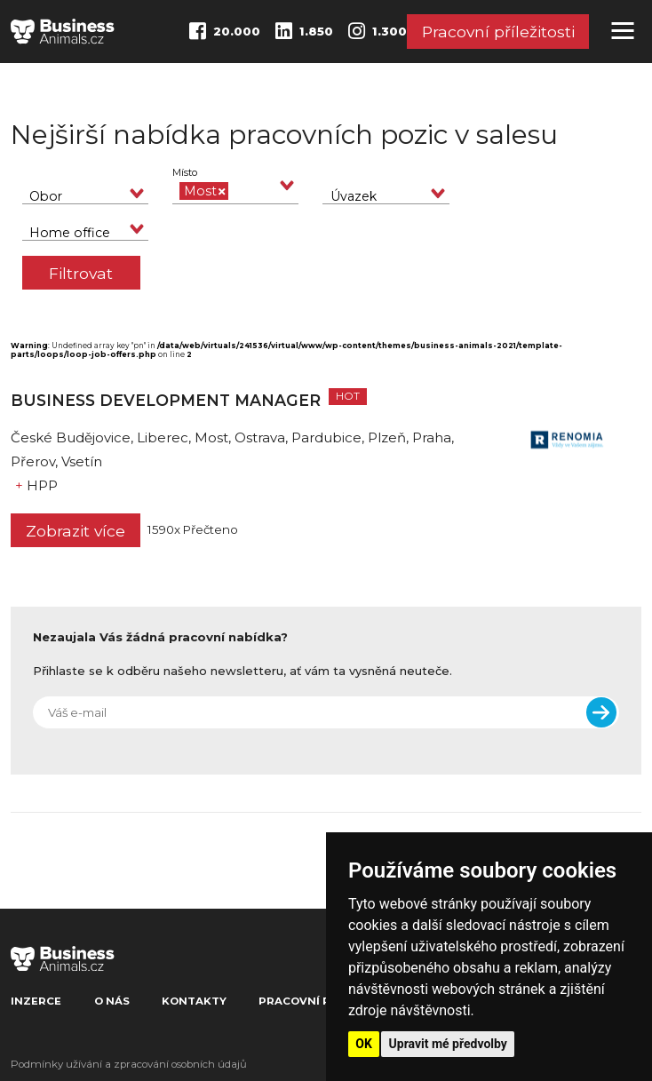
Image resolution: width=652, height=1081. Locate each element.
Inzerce (36, 1001)
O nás (112, 1001)
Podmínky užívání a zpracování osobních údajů (129, 1064)
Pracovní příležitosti (498, 32)
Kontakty (194, 1001)
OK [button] (363, 1044)
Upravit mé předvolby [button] (448, 1044)
